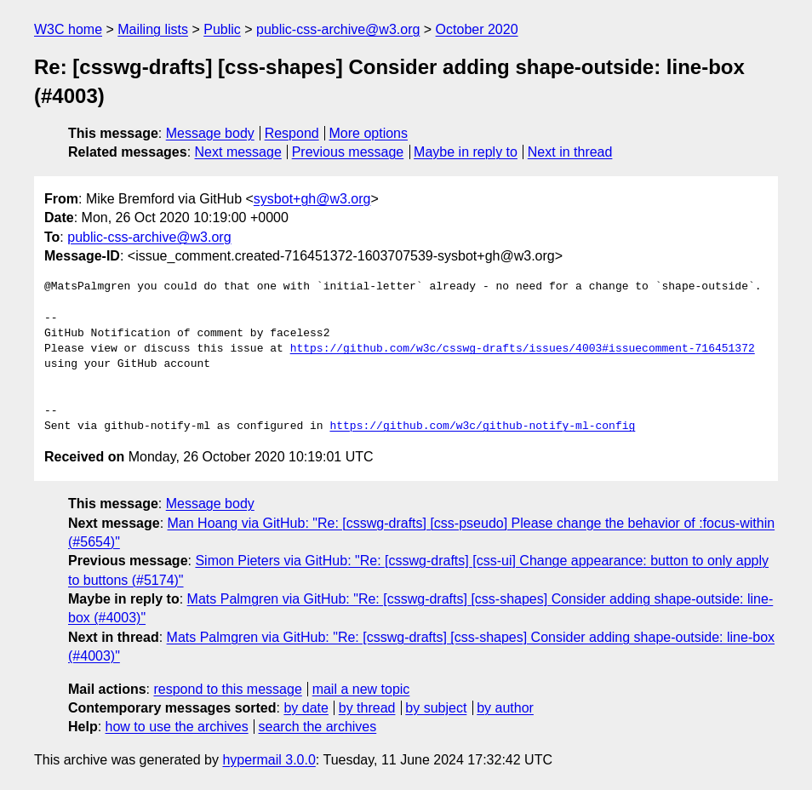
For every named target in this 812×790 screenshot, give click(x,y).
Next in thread (570, 152)
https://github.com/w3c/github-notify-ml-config (482, 426)
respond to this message (227, 689)
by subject (435, 708)
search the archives (318, 726)
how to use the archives (177, 726)
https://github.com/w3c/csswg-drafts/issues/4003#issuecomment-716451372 (522, 349)
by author (505, 708)
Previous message (348, 152)
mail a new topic (361, 689)
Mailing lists (152, 29)
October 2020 (477, 29)
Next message (238, 152)
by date (305, 708)
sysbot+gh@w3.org (312, 199)
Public (222, 29)
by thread (367, 708)
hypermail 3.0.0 (268, 760)
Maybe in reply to (466, 152)
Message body (210, 133)
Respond (292, 133)
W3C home (68, 29)
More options (369, 133)
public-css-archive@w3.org (338, 29)
